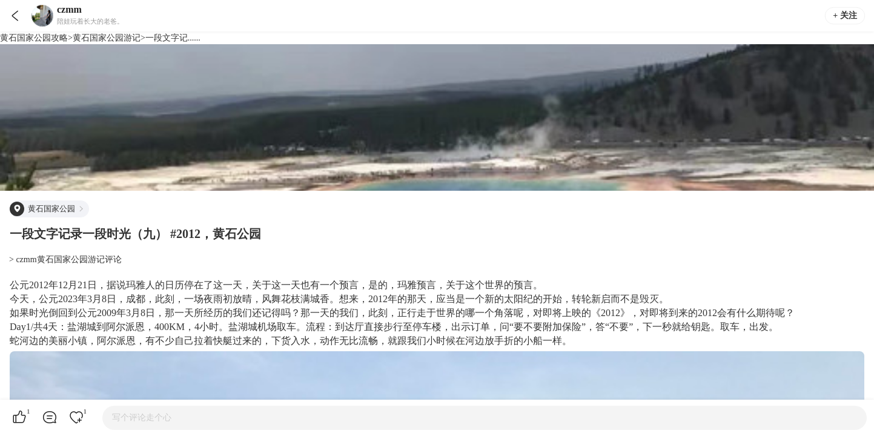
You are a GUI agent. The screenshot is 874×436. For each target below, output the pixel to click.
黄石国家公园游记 (107, 37)
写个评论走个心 (141, 417)
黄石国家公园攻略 (34, 37)
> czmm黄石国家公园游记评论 (65, 259)
